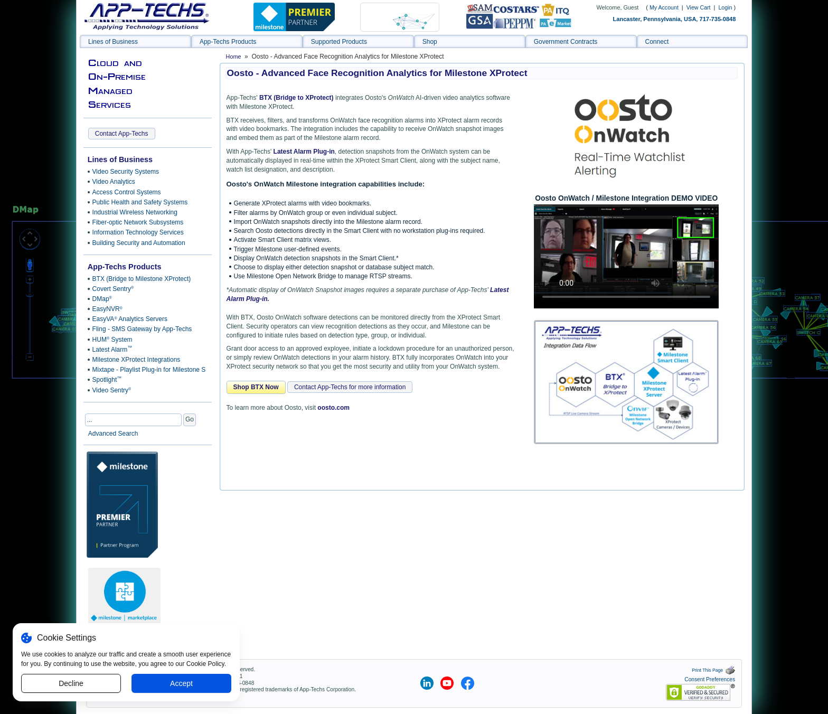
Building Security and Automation (138, 243)
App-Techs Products (228, 41)
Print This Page (713, 670)
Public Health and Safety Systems (140, 202)
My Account (664, 7)
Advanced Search (113, 433)
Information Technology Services (138, 232)
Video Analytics (113, 181)
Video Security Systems (125, 171)
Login (725, 7)
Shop (429, 41)
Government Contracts (566, 41)
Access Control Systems (126, 192)
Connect (657, 41)
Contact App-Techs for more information (350, 387)
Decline (71, 683)
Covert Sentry (113, 289)
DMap (102, 299)
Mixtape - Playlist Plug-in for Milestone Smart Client (147, 369)
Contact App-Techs (121, 133)
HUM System (112, 339)
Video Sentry (111, 390)
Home (233, 56)
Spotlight (107, 379)
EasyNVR (107, 309)
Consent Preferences (709, 679)
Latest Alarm (112, 349)
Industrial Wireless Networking (134, 212)
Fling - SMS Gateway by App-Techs (142, 329)
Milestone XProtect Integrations (136, 359)
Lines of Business (113, 41)
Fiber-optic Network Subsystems (138, 222)
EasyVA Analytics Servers (129, 319)
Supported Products (339, 41)
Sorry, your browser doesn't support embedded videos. (626, 256)
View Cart (699, 7)
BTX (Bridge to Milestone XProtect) (141, 279)
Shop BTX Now (256, 387)
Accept (181, 683)
